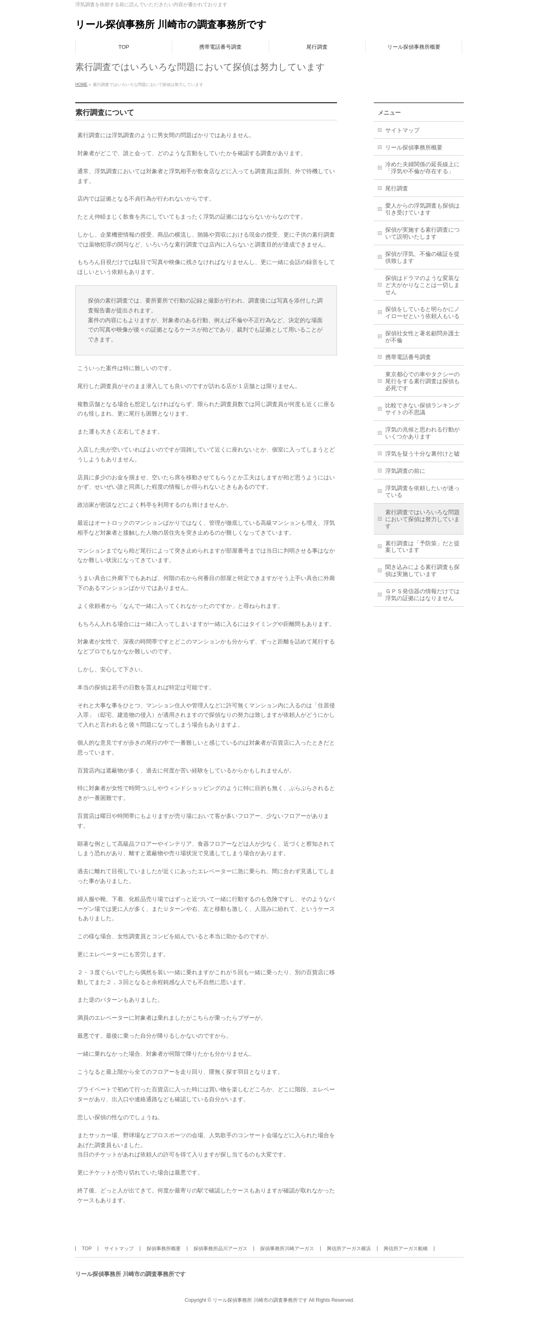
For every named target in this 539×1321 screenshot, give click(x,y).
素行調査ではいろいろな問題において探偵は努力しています (422, 519)
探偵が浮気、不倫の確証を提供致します (422, 257)
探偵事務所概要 (163, 1248)
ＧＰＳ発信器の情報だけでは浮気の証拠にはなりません (422, 594)
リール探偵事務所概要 (413, 147)
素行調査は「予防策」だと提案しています (422, 546)
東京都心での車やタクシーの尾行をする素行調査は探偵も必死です (422, 381)
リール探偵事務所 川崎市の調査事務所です (171, 24)
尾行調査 (396, 188)
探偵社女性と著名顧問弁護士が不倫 (422, 336)
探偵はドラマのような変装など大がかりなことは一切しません (422, 285)
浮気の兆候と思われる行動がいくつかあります (422, 433)
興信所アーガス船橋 (406, 1248)
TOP (87, 1248)
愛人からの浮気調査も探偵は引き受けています (422, 209)
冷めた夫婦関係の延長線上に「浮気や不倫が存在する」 (422, 167)
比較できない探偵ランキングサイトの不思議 (422, 408)
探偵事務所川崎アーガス (287, 1248)
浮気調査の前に (405, 470)
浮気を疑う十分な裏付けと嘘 (422, 453)
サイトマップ (402, 130)
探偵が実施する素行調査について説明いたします (422, 233)
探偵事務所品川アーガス (220, 1248)
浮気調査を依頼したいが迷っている (422, 491)
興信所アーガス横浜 (349, 1248)
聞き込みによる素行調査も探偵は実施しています (422, 570)
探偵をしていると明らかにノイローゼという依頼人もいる (422, 312)
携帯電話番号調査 (408, 357)
